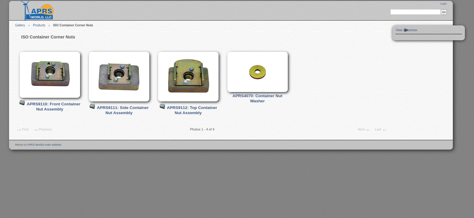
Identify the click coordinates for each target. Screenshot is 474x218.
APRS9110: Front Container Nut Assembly (53, 106)
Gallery (20, 25)
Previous (42, 129)
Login (443, 3)
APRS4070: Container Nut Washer (257, 98)
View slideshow (406, 30)
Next (364, 129)
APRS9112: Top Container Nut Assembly (192, 110)
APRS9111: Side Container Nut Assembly (123, 110)
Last (381, 129)
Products (39, 25)
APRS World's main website (44, 144)
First (22, 129)
